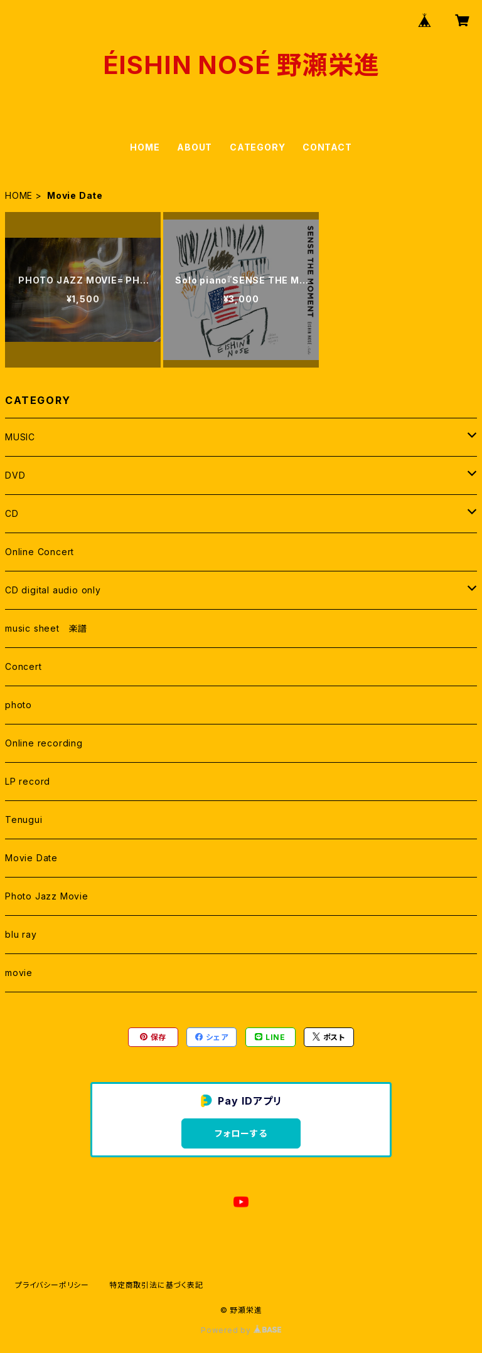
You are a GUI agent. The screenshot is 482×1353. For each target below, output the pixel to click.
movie (19, 972)
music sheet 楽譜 (46, 628)
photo (18, 704)
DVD (15, 475)
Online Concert (39, 551)
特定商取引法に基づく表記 (156, 1285)
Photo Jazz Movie (46, 896)
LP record (27, 781)
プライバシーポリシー (52, 1285)
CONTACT (327, 147)
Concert (23, 666)
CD (12, 513)
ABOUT (194, 147)
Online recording (44, 743)
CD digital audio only (53, 590)
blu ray (21, 934)
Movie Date (31, 857)
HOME (144, 147)
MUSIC (20, 437)
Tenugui (24, 819)
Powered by (241, 1330)
